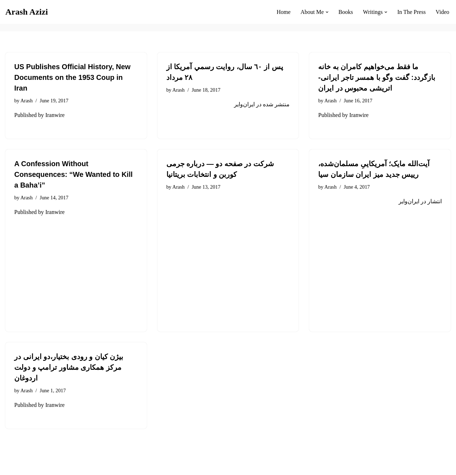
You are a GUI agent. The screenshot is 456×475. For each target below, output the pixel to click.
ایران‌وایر (244, 104)
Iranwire (54, 115)
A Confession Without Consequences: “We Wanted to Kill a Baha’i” (73, 174)
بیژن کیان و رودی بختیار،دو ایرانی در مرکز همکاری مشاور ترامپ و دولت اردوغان (68, 367)
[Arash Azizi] (26, 11)
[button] (327, 12)
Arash (26, 100)
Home (283, 12)
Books (345, 12)
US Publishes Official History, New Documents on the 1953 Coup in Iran (72, 77)
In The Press (411, 12)
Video (442, 12)
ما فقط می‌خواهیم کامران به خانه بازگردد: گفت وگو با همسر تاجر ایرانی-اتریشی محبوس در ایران (376, 77)
